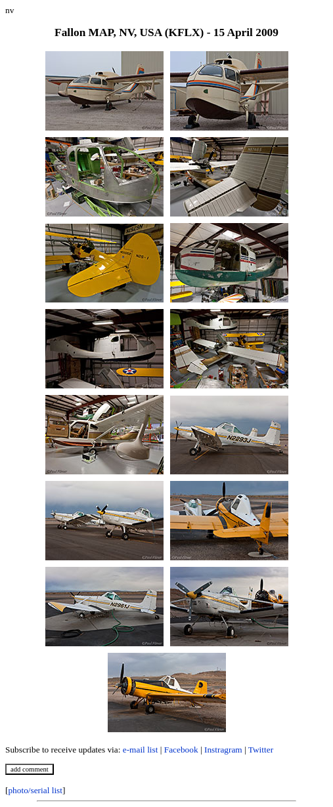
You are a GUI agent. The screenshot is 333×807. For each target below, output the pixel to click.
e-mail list (140, 750)
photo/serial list (35, 790)
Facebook (181, 750)
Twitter (260, 750)
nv (9, 10)
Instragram (223, 750)
